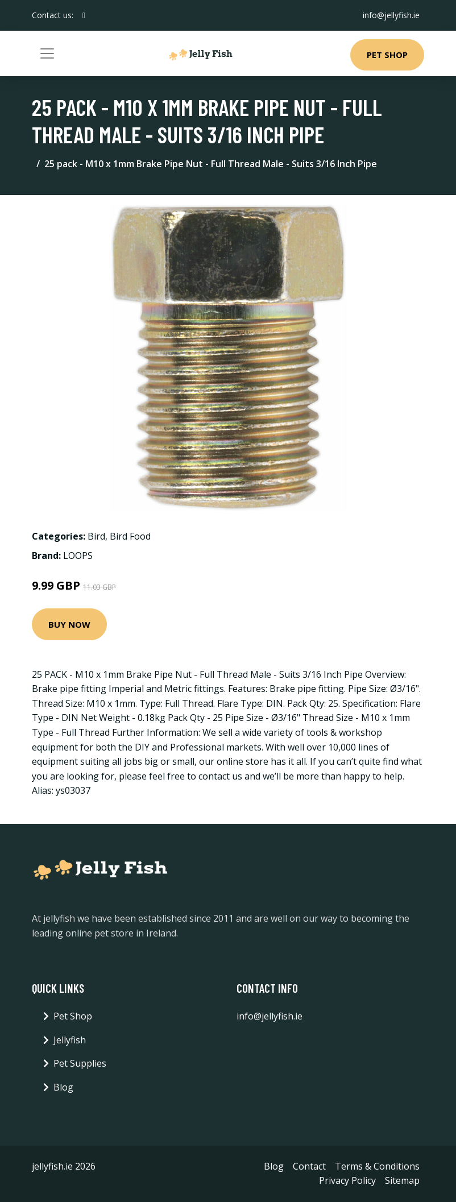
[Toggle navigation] (47, 53)
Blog (63, 1087)
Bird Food (130, 536)
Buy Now (69, 624)
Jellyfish (69, 1040)
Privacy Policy (347, 1180)
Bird (96, 536)
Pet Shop (387, 54)
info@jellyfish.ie (391, 15)
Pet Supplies (79, 1063)
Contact (309, 1166)
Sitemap (402, 1180)
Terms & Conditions (377, 1166)
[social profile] (84, 15)
